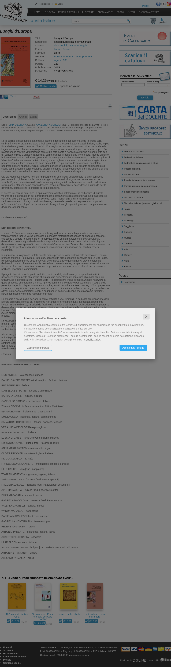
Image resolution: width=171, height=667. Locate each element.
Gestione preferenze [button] (38, 347)
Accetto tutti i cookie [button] (133, 347)
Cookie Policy (93, 339)
